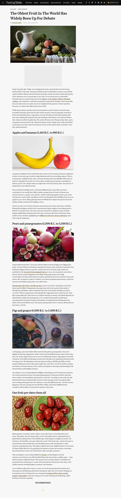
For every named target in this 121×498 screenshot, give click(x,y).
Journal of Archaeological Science (35, 272)
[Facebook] (86, 3)
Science (44, 455)
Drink (80, 3)
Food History (22, 9)
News (36, 3)
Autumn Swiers (17, 23)
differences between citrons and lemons (53, 215)
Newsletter (113, 2)
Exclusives (44, 3)
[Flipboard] (92, 3)
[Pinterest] (95, 3)
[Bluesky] (98, 3)
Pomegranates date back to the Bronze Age (26, 286)
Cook (74, 3)
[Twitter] (89, 3)
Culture (13, 9)
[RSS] (104, 3)
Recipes (29, 3)
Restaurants (56, 3)
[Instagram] (101, 3)
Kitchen (66, 3)
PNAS (41, 372)
